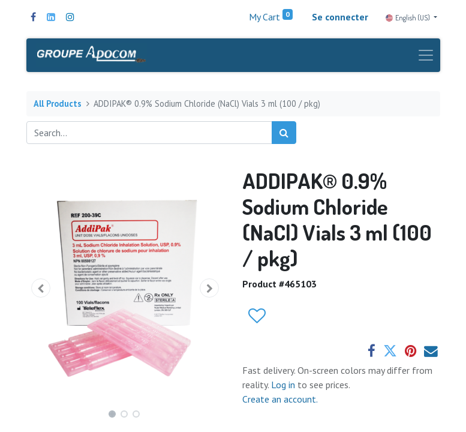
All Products (58, 103)
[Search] (284, 132)
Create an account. (280, 399)
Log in (284, 385)
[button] (41, 288)
